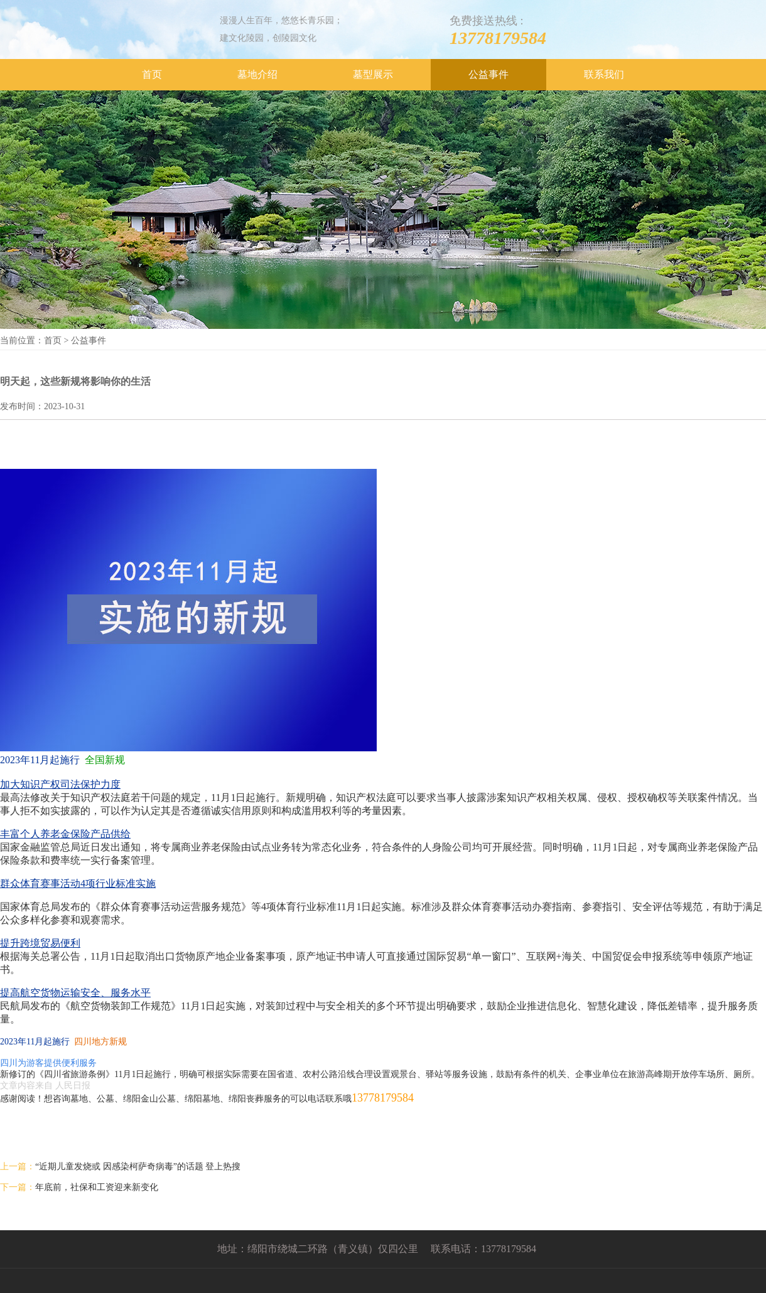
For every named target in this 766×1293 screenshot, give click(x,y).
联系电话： (456, 1248)
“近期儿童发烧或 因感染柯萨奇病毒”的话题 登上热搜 (137, 1166)
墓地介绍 (257, 74)
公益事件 (488, 74)
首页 (152, 74)
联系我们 (604, 74)
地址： (232, 1248)
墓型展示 (373, 74)
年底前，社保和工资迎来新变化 (96, 1187)
